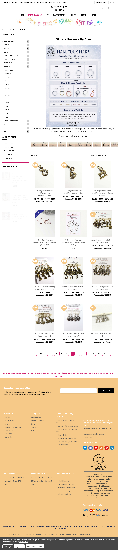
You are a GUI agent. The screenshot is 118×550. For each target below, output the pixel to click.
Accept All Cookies (34, 546)
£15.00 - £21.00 (8, 151)
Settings (7, 546)
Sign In (112, 2)
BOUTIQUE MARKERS (10, 59)
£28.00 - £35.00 (8, 158)
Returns (7, 424)
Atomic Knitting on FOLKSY (14, 478)
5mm (7, 92)
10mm (7, 113)
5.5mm (7, 95)
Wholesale (8, 437)
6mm (7, 99)
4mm (7, 84)
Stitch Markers (36, 15)
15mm (7, 117)
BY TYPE (7, 45)
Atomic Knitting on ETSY (13, 481)
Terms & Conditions (51, 534)
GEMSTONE (7, 52)
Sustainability (10, 430)
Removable (9, 70)
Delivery (7, 418)
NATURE (6, 48)
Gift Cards (8, 434)
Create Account (101, 2)
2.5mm (7, 77)
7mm (7, 102)
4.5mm (7, 88)
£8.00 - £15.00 (7, 147)
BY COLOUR (8, 63)
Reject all (19, 546)
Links (6, 484)
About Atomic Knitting (13, 427)
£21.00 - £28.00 (8, 154)
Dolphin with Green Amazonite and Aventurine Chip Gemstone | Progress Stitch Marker (19, 178)
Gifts (74, 15)
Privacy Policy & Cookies (68, 534)
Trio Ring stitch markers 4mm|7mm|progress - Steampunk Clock (44, 193)
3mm (7, 81)
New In (84, 15)
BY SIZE (7, 66)
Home (22, 15)
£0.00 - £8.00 (7, 143)
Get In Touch (9, 421)
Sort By (94, 155)
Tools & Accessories (57, 15)
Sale (95, 15)
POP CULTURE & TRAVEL (12, 55)
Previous (41, 354)
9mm (7, 110)
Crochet (8, 74)
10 (99, 353)
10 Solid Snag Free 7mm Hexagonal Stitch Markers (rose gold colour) (44, 242)
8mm (7, 106)
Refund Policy (85, 534)
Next (107, 354)
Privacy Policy (24, 542)
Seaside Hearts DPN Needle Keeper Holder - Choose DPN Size (20, 216)
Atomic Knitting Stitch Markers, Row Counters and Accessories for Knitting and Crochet (35, 2)
